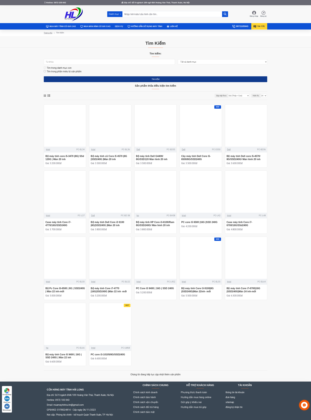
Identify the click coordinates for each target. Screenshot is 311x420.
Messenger (7, 407)
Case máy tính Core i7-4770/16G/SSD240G (58, 224)
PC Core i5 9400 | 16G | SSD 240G (155, 288)
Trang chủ (48, 33)
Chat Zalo (6, 399)
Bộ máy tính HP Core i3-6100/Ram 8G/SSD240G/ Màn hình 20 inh (155, 224)
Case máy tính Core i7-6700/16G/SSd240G (239, 224)
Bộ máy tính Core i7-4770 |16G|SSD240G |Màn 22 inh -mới (109, 290)
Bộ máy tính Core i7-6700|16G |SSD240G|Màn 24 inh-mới (243, 290)
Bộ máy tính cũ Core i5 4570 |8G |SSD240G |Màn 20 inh (109, 158)
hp (138, 215)
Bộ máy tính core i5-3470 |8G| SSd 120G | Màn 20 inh (64, 158)
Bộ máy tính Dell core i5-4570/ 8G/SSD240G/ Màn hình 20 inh (244, 158)
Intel (48, 149)
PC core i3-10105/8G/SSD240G (108, 354)
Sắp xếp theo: (221, 96)
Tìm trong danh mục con (57, 67)
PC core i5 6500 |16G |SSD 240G (199, 222)
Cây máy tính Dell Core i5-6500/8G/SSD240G (196, 158)
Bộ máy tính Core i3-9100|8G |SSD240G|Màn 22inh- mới (197, 290)
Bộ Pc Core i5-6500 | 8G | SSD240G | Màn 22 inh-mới (65, 290)
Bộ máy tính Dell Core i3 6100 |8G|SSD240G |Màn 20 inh (107, 224)
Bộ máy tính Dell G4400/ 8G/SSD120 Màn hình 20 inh (151, 158)
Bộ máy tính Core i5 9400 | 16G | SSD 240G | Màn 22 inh (63, 356)
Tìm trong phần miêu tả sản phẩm (62, 71)
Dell (138, 149)
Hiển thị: (256, 96)
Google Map (7, 391)
